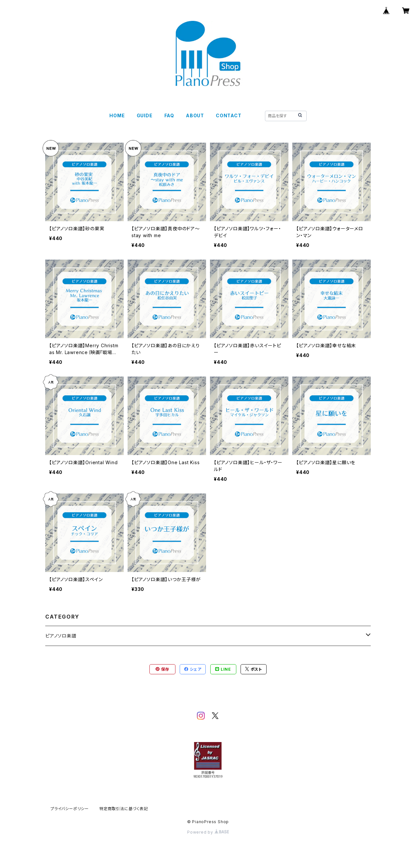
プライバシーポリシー (69, 808)
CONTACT (229, 115)
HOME (117, 115)
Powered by (208, 832)
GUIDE (145, 115)
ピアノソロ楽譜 (60, 635)
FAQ (169, 115)
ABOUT (195, 115)
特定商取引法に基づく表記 (123, 808)
